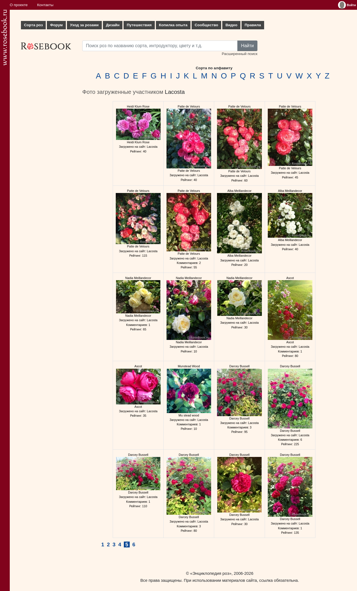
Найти (247, 45)
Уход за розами (84, 25)
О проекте (19, 5)
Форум (56, 25)
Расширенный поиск (239, 54)
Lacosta (175, 92)
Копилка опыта (173, 25)
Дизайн (113, 25)
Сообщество (206, 25)
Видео (231, 25)
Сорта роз (33, 25)
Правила (253, 25)
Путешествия (139, 25)
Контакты (45, 5)
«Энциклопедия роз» (210, 573)
